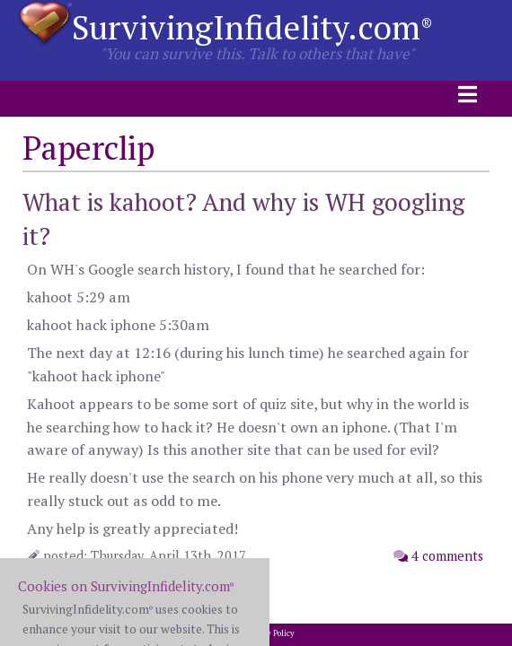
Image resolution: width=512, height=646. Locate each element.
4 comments (438, 555)
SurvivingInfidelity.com (252, 27)
